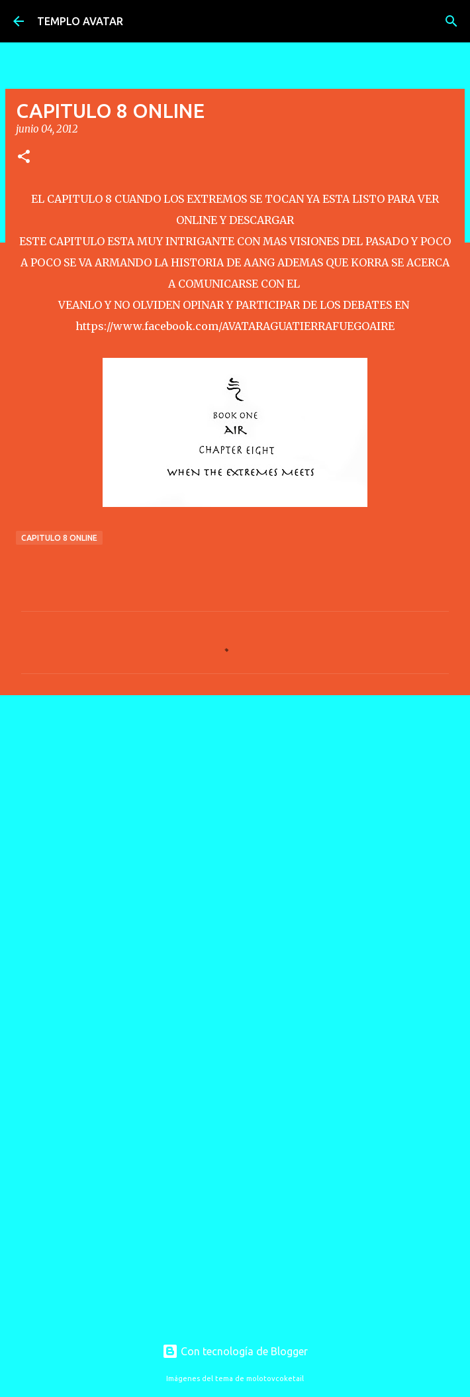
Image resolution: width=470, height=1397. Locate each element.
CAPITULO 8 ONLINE (59, 537)
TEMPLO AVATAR (80, 21)
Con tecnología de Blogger (235, 1351)
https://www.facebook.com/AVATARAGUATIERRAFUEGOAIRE (235, 326)
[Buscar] (451, 21)
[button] (24, 157)
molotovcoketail (275, 1378)
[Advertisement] (235, 808)
